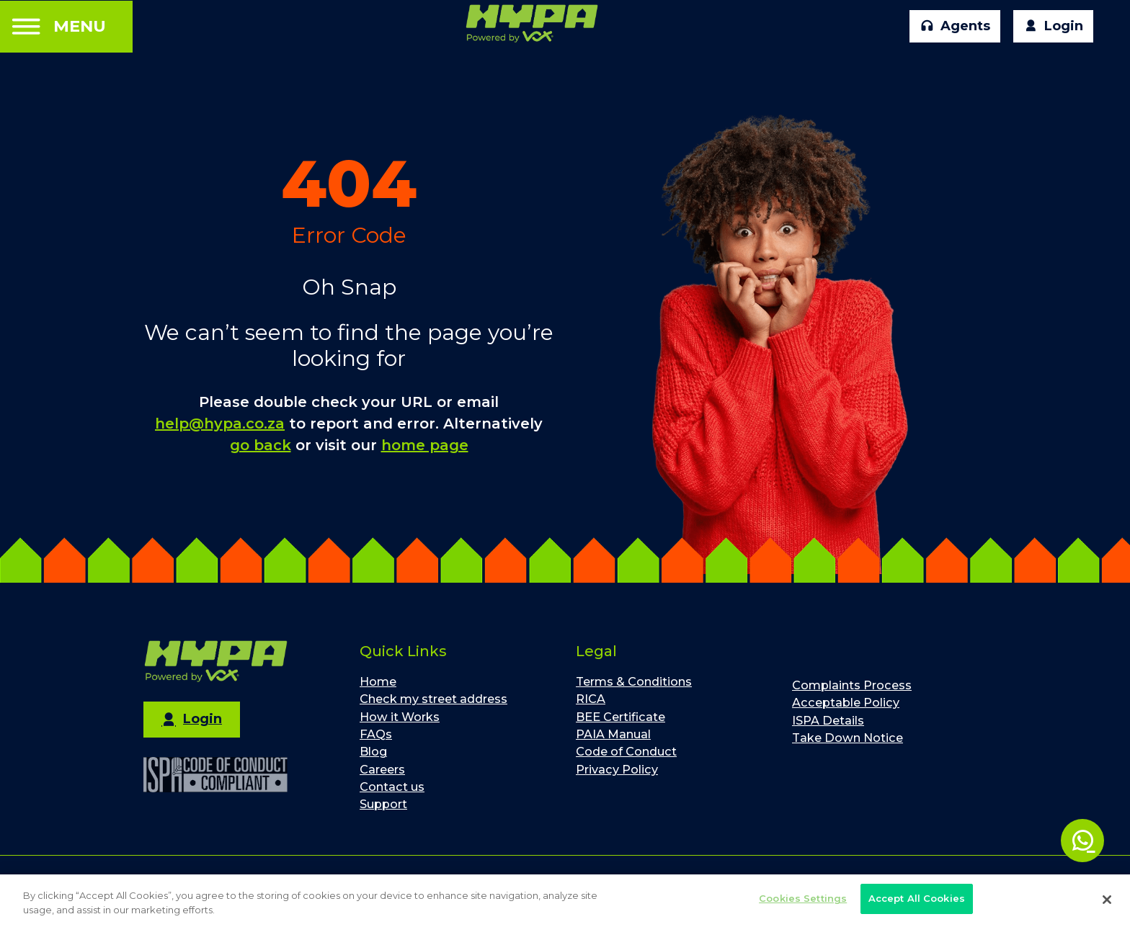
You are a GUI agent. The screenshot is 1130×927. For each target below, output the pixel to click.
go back (260, 445)
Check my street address (433, 698)
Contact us (392, 786)
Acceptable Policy (845, 702)
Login (1053, 26)
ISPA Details (828, 720)
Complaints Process (852, 685)
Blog (373, 751)
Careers (382, 769)
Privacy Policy (617, 769)
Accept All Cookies (916, 898)
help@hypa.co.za (220, 423)
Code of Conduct (626, 751)
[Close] (1107, 899)
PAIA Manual (613, 734)
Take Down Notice (847, 737)
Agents (955, 26)
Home (378, 681)
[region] (565, 900)
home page (424, 445)
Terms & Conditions (634, 681)
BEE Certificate (620, 716)
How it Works (400, 716)
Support (383, 804)
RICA (590, 698)
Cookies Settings (803, 898)
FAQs (376, 734)
